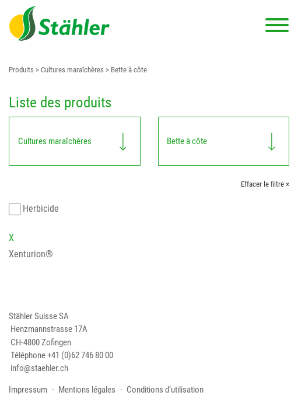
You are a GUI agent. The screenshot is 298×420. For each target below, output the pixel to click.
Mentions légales (86, 389)
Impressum (28, 389)
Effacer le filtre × (265, 184)
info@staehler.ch (39, 368)
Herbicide (41, 208)
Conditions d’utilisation (165, 389)
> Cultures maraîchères (69, 69)
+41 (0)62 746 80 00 (80, 355)
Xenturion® (31, 254)
